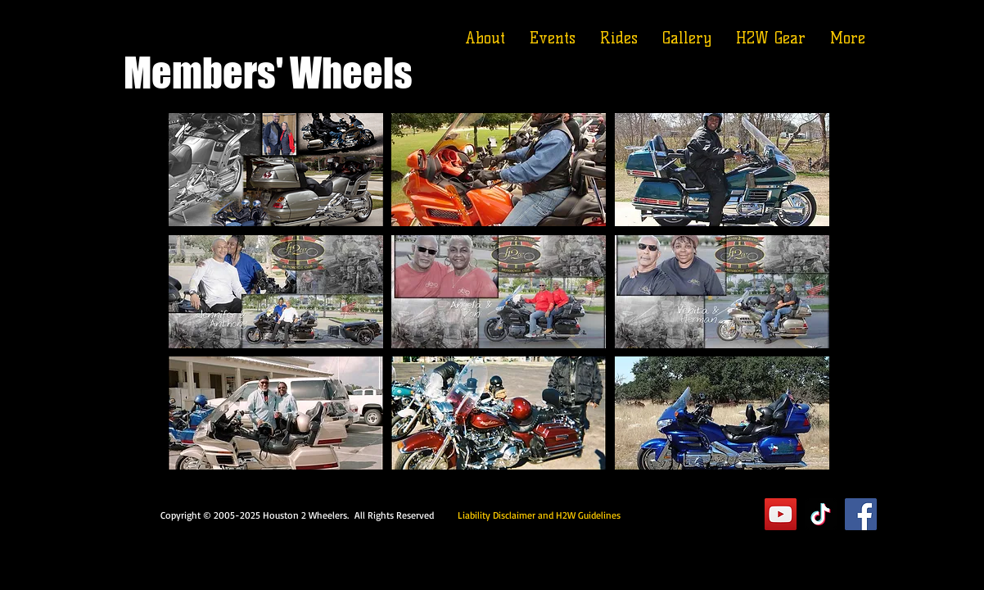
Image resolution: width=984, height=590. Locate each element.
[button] (276, 169)
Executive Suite (688, 514)
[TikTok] (821, 514)
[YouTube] (781, 514)
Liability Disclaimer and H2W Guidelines (539, 515)
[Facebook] (861, 514)
